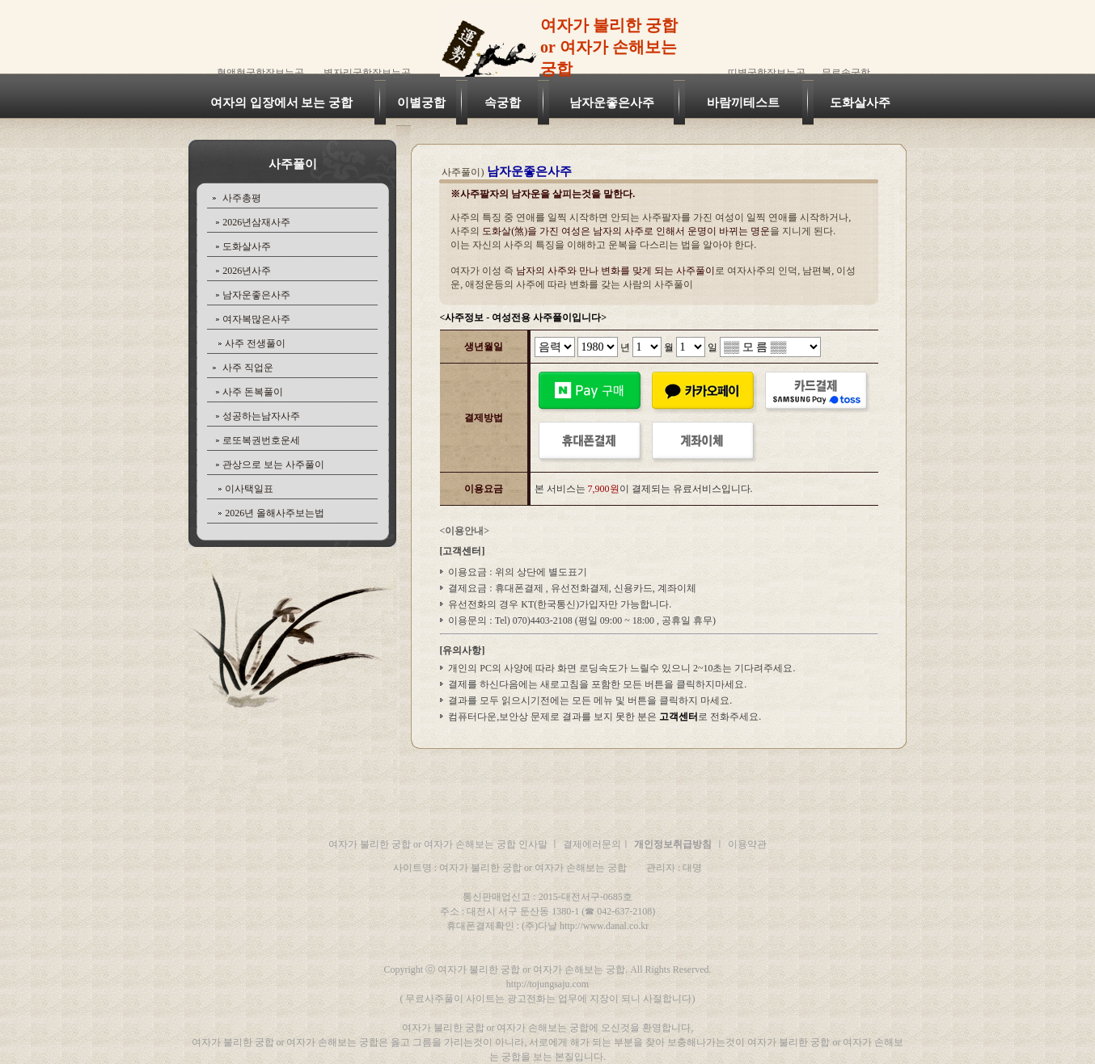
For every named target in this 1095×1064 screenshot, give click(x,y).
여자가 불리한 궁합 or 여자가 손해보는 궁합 (609, 47)
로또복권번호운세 (261, 440)
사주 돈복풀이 (252, 391)
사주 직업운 (247, 367)
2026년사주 (246, 270)
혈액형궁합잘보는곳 (260, 72)
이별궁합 (421, 102)
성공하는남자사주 (261, 416)
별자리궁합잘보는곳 (367, 72)
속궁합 (502, 102)
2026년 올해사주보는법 (274, 513)
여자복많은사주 (256, 319)
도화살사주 (860, 102)
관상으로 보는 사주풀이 (273, 464)
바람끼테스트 (743, 102)
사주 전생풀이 (255, 343)
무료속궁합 (846, 72)
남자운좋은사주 (611, 102)
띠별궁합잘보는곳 (766, 72)
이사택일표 (249, 488)
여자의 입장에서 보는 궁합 (281, 102)
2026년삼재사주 (256, 222)
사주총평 (241, 198)
